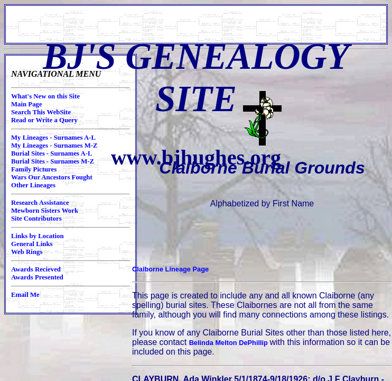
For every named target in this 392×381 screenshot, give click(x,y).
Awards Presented (37, 277)
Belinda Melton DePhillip (229, 343)
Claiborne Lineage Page (170, 269)
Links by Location (37, 236)
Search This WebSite (41, 112)
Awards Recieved (36, 269)
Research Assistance (40, 202)
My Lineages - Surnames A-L (53, 137)
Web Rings (26, 252)
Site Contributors (36, 218)
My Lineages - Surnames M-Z (54, 145)
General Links (32, 244)
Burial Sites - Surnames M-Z (52, 161)
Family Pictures (34, 169)
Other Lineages (33, 185)
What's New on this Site (45, 96)
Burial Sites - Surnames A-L (51, 153)
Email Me (25, 294)
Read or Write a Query (44, 120)
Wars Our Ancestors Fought (51, 177)
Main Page (26, 104)
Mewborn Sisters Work (44, 210)
